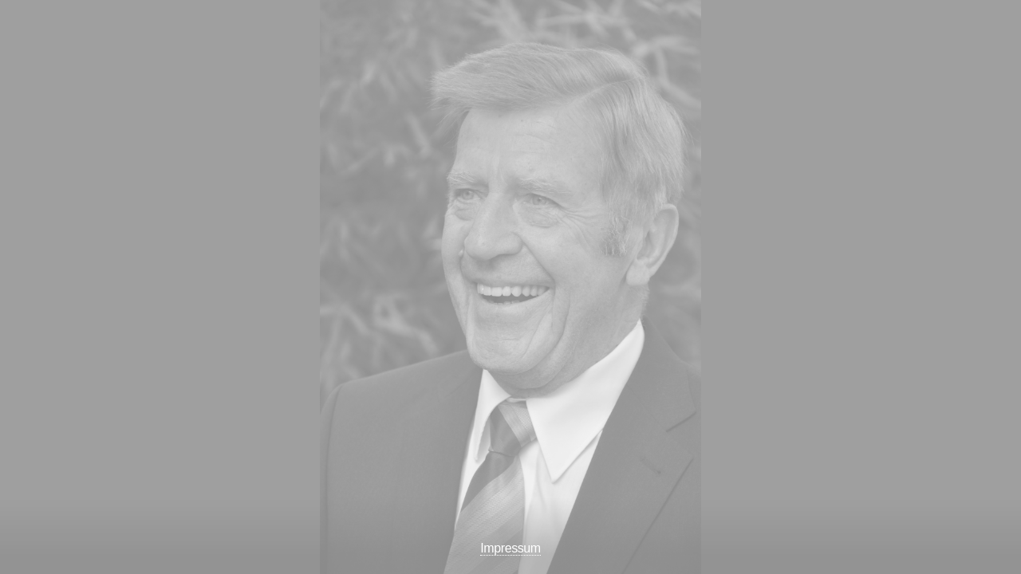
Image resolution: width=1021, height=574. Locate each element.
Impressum (510, 548)
